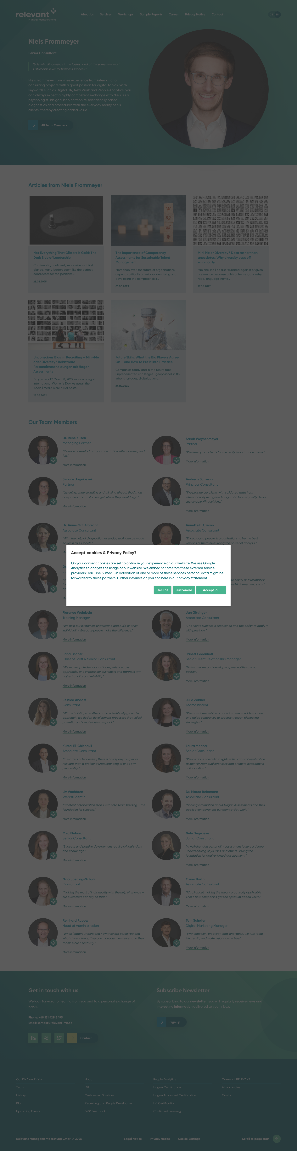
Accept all (211, 590)
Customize (184, 590)
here (164, 578)
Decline (162, 590)
